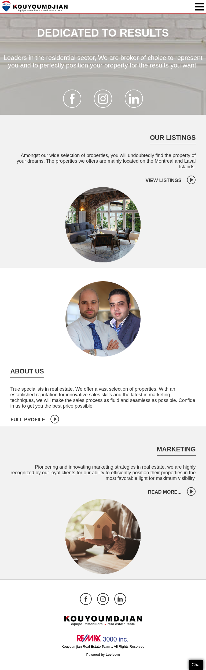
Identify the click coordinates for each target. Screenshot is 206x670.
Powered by (103, 655)
